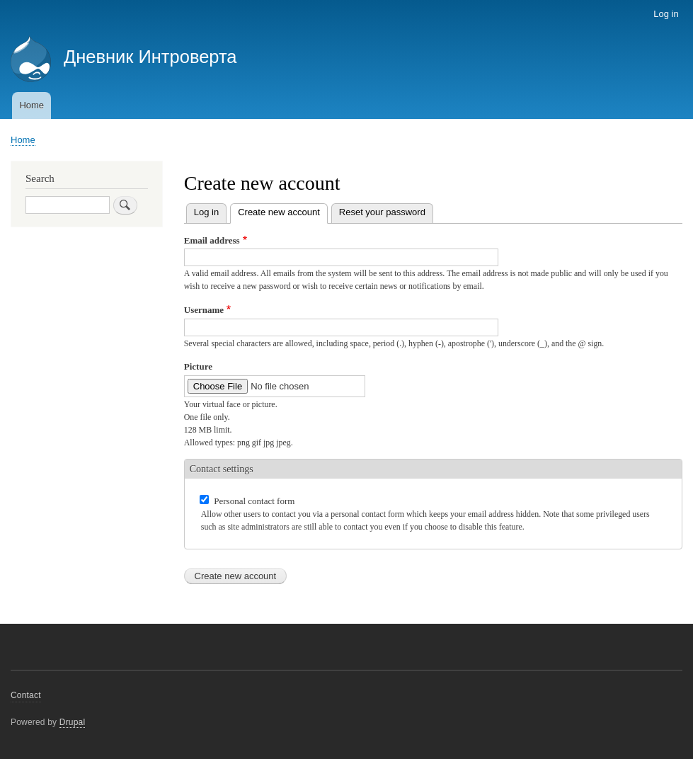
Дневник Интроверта (150, 57)
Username (204, 309)
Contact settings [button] (221, 469)
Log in (665, 13)
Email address (212, 240)
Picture (198, 366)
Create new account (283, 210)
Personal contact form (254, 501)
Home (31, 105)
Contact (26, 695)
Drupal (72, 722)
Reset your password (382, 212)
